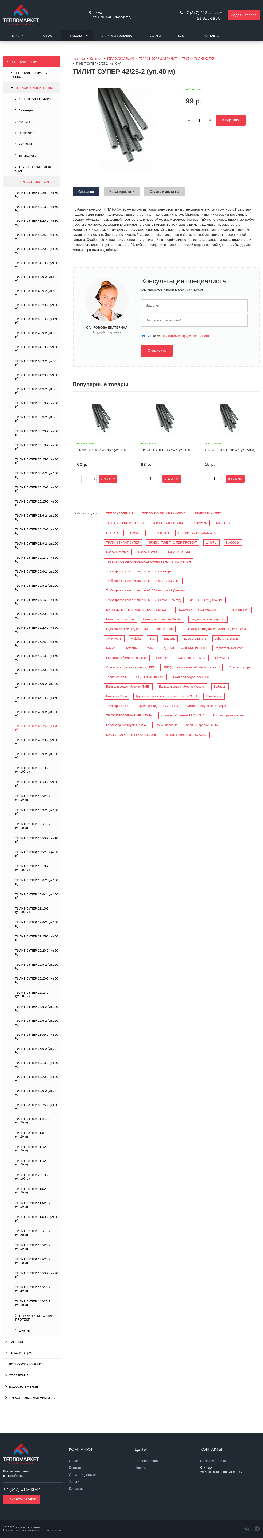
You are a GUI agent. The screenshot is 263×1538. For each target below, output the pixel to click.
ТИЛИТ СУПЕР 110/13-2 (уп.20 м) (32, 1120)
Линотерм (26, 110)
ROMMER (222, 657)
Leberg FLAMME (226, 638)
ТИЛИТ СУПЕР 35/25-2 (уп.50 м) (36, 643)
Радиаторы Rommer (229, 648)
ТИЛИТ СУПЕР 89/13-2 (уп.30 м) (36, 1064)
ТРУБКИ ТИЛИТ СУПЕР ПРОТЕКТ (34, 1317)
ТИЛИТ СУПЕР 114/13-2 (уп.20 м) (32, 1134)
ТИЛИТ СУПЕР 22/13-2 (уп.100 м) (31, 910)
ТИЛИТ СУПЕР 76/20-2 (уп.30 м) (36, 615)
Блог (182, 35)
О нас (47, 35)
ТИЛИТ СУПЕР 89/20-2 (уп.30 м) (36, 1078)
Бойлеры (220, 686)
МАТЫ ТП (26, 121)
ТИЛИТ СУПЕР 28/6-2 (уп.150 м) (36, 517)
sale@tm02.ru (215, 1461)
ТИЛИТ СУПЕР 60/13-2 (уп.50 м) (36, 320)
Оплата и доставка (116, 35)
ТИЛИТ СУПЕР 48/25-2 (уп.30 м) (36, 236)
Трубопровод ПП (117, 706)
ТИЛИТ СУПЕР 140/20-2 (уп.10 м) (32, 1303)
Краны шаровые (166, 725)
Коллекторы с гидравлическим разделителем (214, 629)
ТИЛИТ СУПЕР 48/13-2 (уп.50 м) (36, 208)
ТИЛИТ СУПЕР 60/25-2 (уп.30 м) (36, 194)
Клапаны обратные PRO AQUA (182, 715)
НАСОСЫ (16, 1342)
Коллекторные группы (228, 715)
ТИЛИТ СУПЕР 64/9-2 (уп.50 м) (35, 390)
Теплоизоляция (147, 1461)
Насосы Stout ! (148, 552)
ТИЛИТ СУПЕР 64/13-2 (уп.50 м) (36, 348)
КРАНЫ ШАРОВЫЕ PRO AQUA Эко (131, 734)
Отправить (157, 350)
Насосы (141, 1468)
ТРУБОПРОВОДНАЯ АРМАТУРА (32, 1397)
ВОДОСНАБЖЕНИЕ (23, 1386)
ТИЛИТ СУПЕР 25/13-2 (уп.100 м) (31, 994)
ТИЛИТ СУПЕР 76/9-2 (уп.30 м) (35, 1050)
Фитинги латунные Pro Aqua (206, 706)
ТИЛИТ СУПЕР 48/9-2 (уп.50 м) (35, 292)
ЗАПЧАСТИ (114, 638)
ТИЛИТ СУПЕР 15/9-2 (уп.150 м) (36, 812)
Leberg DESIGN (195, 638)
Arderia (136, 638)
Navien (110, 648)
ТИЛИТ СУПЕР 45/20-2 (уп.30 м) (36, 741)
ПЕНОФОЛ (26, 133)
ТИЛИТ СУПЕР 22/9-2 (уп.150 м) (36, 966)
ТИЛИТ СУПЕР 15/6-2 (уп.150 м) (36, 896)
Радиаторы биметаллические (126, 657)
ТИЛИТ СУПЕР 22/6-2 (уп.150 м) (36, 924)
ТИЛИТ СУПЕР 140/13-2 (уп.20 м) (32, 1289)
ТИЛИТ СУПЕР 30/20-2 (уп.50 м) (36, 531)
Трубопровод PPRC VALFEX (158, 706)
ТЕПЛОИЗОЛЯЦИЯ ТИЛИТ (35, 87)
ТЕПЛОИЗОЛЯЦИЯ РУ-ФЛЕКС (29, 74)
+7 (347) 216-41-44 (201, 13)
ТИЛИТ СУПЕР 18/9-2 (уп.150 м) (36, 755)
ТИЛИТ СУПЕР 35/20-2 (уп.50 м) (36, 629)
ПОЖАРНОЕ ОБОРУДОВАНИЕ (199, 609)
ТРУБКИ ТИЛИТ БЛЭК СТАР (33, 168)
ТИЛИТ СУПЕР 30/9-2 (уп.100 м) (36, 587)
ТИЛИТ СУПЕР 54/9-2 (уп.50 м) (35, 278)
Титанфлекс (27, 155)
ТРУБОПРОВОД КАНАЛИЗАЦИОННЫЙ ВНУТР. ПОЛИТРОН (148, 561)
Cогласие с (177, 335)
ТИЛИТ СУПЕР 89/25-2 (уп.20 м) (36, 1106)
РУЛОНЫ (25, 144)
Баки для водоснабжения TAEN (128, 686)
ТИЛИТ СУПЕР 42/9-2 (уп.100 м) (36, 713)
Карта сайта (53, 1530)
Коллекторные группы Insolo (126, 725)
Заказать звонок (208, 17)
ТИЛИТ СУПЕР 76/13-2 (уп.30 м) (36, 447)
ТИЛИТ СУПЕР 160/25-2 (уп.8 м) (36, 854)
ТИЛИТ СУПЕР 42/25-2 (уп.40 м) (36, 727)
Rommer (162, 657)
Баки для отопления (120, 619)
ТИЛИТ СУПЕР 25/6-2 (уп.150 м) (36, 1022)
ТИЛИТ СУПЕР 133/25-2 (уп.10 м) (32, 1261)
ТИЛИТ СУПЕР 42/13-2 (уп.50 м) (36, 657)
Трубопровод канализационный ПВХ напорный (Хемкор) (145, 590)
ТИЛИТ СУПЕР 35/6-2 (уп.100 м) (36, 475)
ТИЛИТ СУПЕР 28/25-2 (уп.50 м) (36, 503)
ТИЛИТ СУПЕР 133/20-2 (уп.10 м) (32, 1247)
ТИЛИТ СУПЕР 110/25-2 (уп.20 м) (32, 1162)
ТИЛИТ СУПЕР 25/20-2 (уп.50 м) (36, 980)
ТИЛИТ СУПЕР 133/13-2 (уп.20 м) (32, 1232)
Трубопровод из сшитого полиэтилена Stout (166, 696)
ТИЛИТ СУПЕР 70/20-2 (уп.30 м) (36, 433)
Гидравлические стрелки (208, 619)
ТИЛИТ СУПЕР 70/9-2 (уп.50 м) (35, 418)
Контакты (212, 35)
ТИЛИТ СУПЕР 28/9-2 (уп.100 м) (36, 545)
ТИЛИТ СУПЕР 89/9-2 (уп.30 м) (35, 1092)
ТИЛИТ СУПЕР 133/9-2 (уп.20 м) (36, 1275)
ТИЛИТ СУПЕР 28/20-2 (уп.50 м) (36, 489)
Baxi (152, 638)
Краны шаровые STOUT (203, 725)
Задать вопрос (244, 15)
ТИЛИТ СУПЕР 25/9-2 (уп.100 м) (36, 1008)
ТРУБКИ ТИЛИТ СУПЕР (37, 181)
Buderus (170, 638)
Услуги (155, 35)
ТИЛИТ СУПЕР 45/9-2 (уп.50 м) (35, 334)
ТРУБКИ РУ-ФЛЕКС (208, 513)
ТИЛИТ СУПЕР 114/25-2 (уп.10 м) (32, 1204)
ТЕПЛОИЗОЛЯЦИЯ (24, 62)
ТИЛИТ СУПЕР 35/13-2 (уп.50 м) (36, 601)
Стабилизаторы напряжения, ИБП (130, 667)
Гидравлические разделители (127, 629)
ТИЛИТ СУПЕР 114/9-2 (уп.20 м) (36, 1218)
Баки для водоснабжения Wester (182, 686)
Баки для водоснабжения (191, 677)
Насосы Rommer (117, 552)
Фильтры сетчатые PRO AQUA (186, 734)
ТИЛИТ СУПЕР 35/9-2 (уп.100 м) (36, 685)
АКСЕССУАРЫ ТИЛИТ (35, 99)
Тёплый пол (214, 696)
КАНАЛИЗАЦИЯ (20, 1353)
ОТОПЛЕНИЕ (18, 1375)
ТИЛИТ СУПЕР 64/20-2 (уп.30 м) (36, 376)
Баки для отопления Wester (162, 619)
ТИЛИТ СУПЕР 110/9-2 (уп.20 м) (36, 1036)
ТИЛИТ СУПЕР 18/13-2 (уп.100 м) (31, 867)
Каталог (76, 35)
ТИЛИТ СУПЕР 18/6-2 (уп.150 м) (36, 882)
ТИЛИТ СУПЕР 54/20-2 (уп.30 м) (36, 250)
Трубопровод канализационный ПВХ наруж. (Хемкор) (143, 600)
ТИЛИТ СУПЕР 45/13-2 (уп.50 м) (36, 699)
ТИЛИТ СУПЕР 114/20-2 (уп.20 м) (32, 1190)
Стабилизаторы (240, 667)
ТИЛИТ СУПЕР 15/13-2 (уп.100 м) (31, 769)
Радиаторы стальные (192, 657)
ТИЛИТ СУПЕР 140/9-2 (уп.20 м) (36, 783)
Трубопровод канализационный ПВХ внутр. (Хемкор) (143, 580)
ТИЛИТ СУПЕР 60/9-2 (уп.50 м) (35, 362)
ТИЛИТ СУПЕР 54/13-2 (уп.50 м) (36, 264)
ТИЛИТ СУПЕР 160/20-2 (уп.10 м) (32, 797)
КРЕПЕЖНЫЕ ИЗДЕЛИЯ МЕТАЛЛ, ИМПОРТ (137, 609)
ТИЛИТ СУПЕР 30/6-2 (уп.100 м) (36, 573)
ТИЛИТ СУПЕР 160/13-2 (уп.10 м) (32, 825)
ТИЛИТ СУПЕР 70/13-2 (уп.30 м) (36, 405)
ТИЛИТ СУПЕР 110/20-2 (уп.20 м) (32, 1148)
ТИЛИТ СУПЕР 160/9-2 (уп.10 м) (36, 840)
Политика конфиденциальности (23, 1530)
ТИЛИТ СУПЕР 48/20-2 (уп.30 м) (36, 222)
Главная (19, 35)
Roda (149, 648)
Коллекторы (164, 629)
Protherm (130, 648)
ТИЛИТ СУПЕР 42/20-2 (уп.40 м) (36, 671)
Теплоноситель (116, 677)
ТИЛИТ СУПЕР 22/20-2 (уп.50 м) (36, 952)
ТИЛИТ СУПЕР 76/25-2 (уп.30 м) (36, 461)
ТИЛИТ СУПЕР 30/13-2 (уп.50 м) (36, 559)
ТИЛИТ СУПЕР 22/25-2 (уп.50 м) (36, 938)
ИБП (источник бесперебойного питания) (191, 667)
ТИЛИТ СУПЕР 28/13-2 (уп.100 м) (31, 1176)
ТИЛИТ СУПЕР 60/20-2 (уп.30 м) (36, 306)
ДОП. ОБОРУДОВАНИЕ (26, 1364)
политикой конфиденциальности (186, 336)
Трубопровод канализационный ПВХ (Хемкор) (138, 571)
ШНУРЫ (25, 1330)
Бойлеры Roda (116, 696)
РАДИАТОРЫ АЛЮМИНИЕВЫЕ (183, 648)
